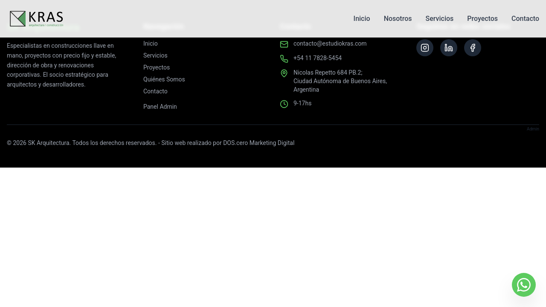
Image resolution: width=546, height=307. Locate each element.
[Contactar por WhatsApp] (524, 285)
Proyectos (482, 18)
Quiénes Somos (164, 79)
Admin (533, 129)
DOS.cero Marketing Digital (258, 142)
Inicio (362, 18)
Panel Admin (160, 106)
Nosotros (398, 18)
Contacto (525, 18)
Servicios (439, 18)
